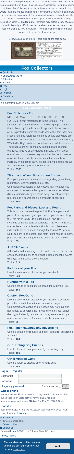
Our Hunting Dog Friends (25, 345)
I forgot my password (12, 386)
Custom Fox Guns (20, 295)
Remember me (51, 386)
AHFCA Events (17, 247)
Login (4, 371)
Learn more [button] (19, 449)
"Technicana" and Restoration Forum (33, 175)
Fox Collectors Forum (37, 107)
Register (17, 371)
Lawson (21, 413)
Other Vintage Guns (21, 358)
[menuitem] (11, 76)
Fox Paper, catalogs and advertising (32, 327)
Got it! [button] (58, 446)
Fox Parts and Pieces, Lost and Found (34, 207)
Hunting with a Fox (20, 281)
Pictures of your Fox (21, 268)
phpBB (16, 431)
